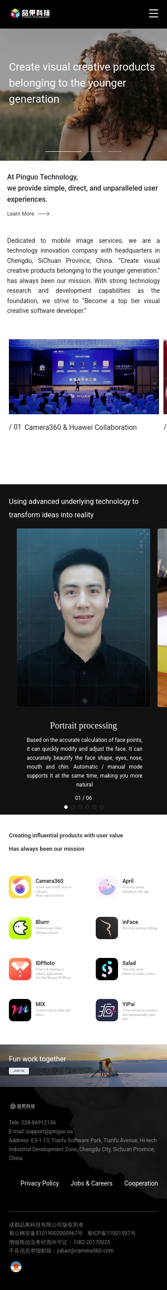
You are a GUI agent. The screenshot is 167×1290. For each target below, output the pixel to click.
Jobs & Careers (91, 1183)
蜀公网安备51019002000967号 (46, 1233)
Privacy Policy (39, 1183)
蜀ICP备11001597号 (111, 1233)
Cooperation (141, 1183)
